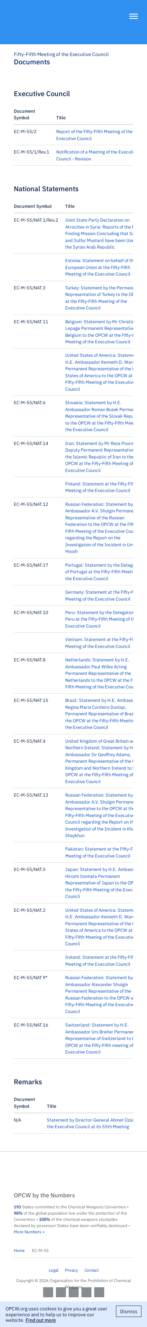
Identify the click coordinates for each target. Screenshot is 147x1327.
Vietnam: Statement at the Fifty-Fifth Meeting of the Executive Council (102, 642)
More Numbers (27, 1231)
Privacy (71, 1270)
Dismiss (128, 1311)
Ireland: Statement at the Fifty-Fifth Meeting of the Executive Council (101, 960)
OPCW (73, 1172)
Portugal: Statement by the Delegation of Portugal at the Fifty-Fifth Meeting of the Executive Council (104, 571)
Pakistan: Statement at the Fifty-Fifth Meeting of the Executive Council (102, 852)
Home (19, 1250)
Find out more (41, 1319)
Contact (92, 1270)
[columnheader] (35, 114)
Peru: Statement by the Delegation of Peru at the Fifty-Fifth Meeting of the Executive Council (102, 619)
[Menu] (133, 16)
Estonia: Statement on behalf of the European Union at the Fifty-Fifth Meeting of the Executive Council (100, 267)
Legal (53, 1270)
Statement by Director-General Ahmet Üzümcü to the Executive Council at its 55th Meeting (96, 1123)
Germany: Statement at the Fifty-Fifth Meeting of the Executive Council (102, 595)
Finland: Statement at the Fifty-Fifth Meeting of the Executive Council (101, 486)
